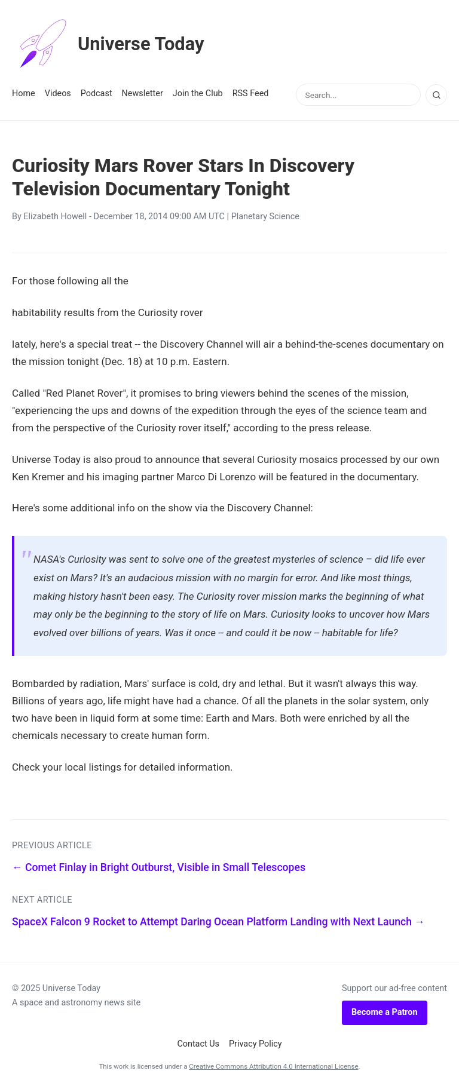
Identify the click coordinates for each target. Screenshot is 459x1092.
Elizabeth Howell (55, 216)
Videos (58, 93)
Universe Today (110, 44)
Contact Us (198, 1044)
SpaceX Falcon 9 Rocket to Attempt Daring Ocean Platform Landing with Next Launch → (218, 922)
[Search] (436, 95)
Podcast (96, 93)
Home (23, 93)
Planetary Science (265, 216)
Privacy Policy (255, 1044)
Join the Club (198, 93)
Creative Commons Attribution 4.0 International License (273, 1066)
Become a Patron (384, 1012)
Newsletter (142, 93)
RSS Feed (250, 93)
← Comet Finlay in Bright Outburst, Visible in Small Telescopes (158, 867)
